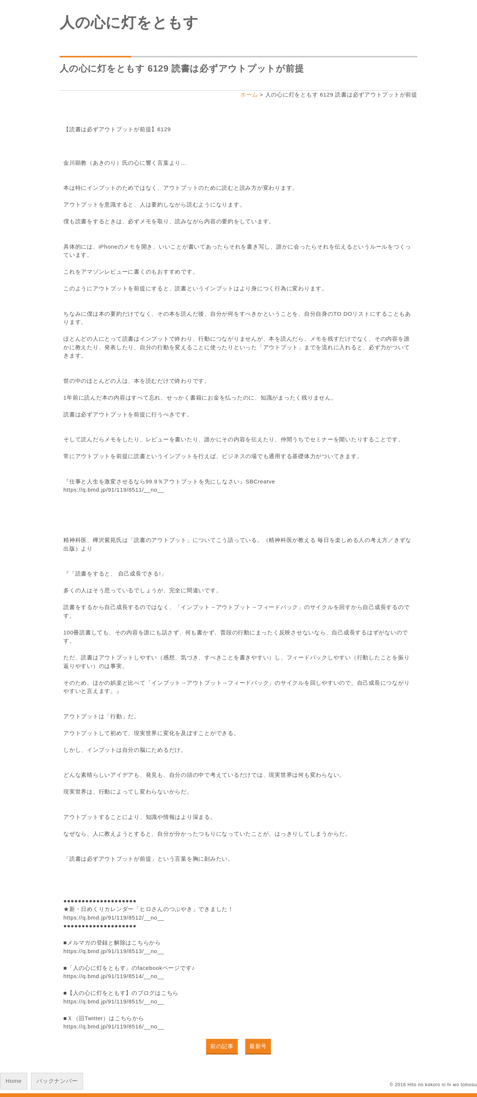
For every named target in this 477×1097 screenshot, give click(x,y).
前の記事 (222, 1046)
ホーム (249, 94)
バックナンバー (57, 1081)
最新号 (258, 1046)
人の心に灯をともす (129, 22)
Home (14, 1081)
